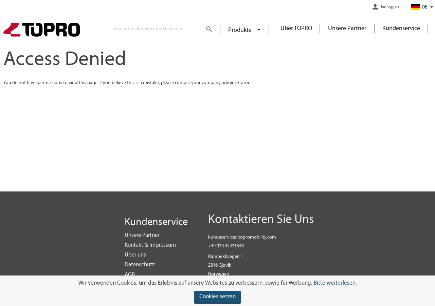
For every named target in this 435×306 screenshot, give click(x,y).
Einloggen (390, 7)
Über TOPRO (296, 28)
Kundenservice (401, 28)
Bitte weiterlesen (335, 283)
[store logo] (41, 30)
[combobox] (163, 29)
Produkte (240, 30)
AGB (130, 275)
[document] (217, 291)
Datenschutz (140, 265)
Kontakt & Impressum (150, 245)
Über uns (135, 255)
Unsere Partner (347, 28)
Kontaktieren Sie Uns (261, 220)
